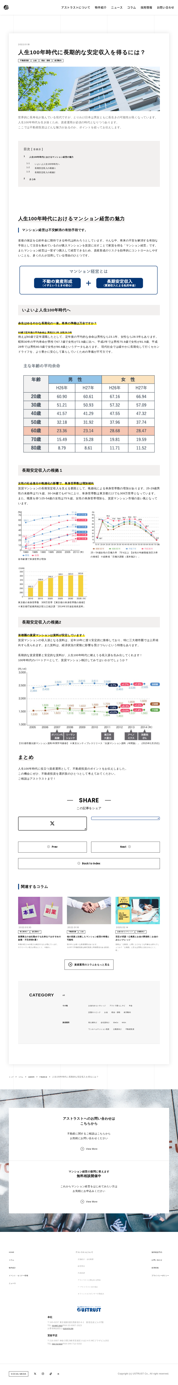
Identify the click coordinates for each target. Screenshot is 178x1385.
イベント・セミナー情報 (22, 1312)
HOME (12, 1288)
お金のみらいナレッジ (100, 1022)
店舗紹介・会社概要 (84, 1296)
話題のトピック (96, 1029)
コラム (131, 7)
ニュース (117, 7)
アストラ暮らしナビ (125, 1022)
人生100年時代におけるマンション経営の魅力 (59, 158)
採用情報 (146, 7)
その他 (65, 1022)
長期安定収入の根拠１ (49, 169)
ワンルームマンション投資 (102, 1046)
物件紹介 (100, 7)
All (64, 1011)
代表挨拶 (78, 1312)
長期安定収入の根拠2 (49, 174)
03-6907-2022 (59, 1369)
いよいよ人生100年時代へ (52, 165)
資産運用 (67, 1039)
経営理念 (78, 1304)
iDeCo (122, 1039)
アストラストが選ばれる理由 (89, 1320)
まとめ (33, 180)
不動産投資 (26, 61)
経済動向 (71, 61)
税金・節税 (55, 61)
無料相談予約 (153, 1288)
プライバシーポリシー (157, 1312)
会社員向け (109, 1039)
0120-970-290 (70, 1372)
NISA (132, 1039)
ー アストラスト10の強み (87, 1327)
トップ (12, 1102)
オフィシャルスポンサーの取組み (91, 1335)
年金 (142, 1022)
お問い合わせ (165, 7)
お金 (40, 61)
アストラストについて (75, 7)
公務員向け (126, 1046)
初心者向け (94, 1039)
